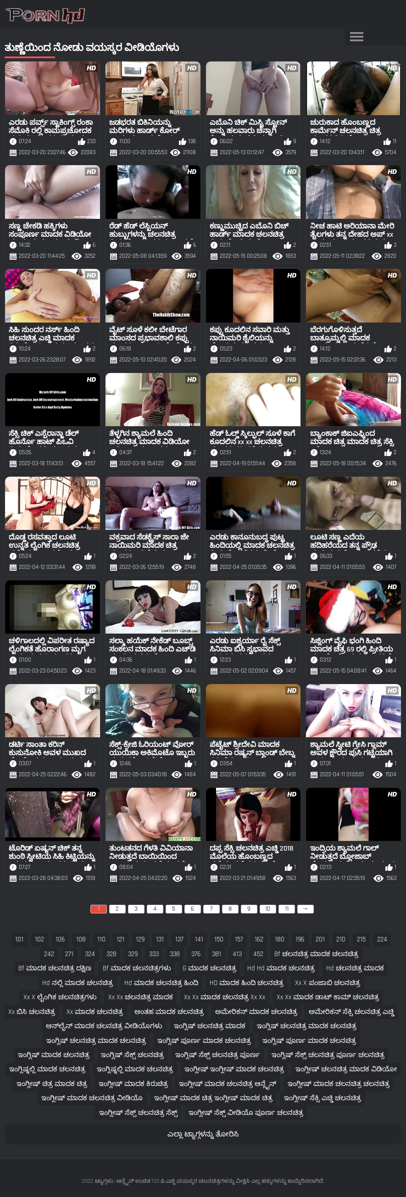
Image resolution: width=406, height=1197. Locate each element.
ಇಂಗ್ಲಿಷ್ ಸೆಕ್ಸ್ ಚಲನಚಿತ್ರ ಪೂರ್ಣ (217, 1055)
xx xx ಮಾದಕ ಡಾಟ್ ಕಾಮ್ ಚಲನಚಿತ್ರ (328, 997)
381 (216, 954)
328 (111, 954)
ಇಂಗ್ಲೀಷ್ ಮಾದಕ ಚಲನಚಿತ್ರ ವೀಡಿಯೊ (92, 1098)
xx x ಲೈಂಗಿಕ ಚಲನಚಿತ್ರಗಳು (60, 997)
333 (154, 954)
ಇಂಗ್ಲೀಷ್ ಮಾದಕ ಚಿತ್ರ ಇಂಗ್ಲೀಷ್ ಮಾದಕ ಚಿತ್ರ (213, 1098)
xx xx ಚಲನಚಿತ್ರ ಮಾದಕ (140, 997)
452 (258, 954)
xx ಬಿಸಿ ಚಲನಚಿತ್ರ (31, 1012)
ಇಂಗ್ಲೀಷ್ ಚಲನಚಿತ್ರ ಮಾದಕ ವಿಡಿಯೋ (346, 1069)
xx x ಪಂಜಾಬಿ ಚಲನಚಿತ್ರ (327, 983)
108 (81, 939)
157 (239, 939)
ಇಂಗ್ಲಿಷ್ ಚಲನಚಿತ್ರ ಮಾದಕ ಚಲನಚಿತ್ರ (306, 1026)
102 (39, 939)
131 (160, 939)
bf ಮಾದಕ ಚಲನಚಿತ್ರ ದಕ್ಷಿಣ (54, 968)
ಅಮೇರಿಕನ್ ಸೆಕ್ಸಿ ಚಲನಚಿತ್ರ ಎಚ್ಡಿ (351, 1012)
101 (19, 939)
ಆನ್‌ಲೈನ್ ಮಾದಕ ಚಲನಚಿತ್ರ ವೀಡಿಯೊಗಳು (104, 1026)
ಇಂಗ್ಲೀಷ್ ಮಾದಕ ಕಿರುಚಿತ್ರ (133, 1084)
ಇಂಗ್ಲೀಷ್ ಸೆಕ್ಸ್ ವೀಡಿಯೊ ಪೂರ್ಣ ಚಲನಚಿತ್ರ (246, 1112)
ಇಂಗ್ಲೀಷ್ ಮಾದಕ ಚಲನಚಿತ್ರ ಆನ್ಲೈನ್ (227, 1084)
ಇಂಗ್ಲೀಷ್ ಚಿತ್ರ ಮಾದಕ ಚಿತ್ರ (52, 1084)
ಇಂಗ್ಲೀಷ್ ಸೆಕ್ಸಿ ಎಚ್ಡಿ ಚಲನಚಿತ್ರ (322, 1098)
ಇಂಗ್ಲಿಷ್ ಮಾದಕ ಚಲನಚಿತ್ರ (53, 1055)
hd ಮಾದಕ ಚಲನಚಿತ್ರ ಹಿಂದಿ (161, 983)
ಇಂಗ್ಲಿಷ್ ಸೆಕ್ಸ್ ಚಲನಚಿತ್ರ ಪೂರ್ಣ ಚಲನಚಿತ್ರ (328, 1055)
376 (195, 954)
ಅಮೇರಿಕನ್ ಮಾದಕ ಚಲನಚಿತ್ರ (256, 1012)
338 (175, 954)
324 (90, 954)
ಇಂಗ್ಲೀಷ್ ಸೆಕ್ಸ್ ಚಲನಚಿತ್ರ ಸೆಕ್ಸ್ (138, 1112)
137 (179, 939)
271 (69, 954)
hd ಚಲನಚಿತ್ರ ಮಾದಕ (355, 968)
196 (299, 939)
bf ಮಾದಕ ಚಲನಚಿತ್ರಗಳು (137, 968)
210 (340, 939)
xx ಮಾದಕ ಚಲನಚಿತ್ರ (95, 1012)
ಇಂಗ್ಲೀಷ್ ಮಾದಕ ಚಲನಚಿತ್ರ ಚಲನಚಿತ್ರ (338, 1084)
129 (140, 939)
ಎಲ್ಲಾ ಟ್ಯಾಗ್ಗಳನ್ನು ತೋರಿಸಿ (203, 1134)
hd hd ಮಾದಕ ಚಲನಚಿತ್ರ (281, 968)
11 (287, 909)
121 (120, 939)
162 (259, 939)
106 (60, 939)
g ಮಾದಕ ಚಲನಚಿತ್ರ (209, 968)
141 (199, 939)
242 (49, 954)
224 (382, 939)
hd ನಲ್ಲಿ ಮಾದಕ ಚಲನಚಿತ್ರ (77, 983)
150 (218, 939)
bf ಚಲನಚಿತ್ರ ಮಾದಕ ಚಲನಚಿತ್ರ (316, 954)
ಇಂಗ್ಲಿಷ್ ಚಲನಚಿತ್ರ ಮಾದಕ (209, 1026)
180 (279, 939)
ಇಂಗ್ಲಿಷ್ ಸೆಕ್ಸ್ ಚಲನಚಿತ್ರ (132, 1055)
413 (237, 954)
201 (320, 939)
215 (361, 939)
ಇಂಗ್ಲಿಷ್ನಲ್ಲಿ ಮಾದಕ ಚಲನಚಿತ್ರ (47, 1069)
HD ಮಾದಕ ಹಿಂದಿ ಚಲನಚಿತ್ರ (247, 983)
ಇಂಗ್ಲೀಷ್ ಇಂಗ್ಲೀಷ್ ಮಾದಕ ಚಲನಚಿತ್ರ (234, 1069)
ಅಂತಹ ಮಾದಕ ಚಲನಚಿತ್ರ (169, 1012)
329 (133, 954)
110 (101, 939)
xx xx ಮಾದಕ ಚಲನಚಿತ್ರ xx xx (224, 997)
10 (267, 909)
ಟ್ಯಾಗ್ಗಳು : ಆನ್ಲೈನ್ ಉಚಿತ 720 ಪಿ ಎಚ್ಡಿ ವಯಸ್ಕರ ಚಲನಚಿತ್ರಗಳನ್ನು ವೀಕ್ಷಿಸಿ (172, 1181)
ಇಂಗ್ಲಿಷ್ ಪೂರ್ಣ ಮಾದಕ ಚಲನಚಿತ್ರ (204, 1040)
